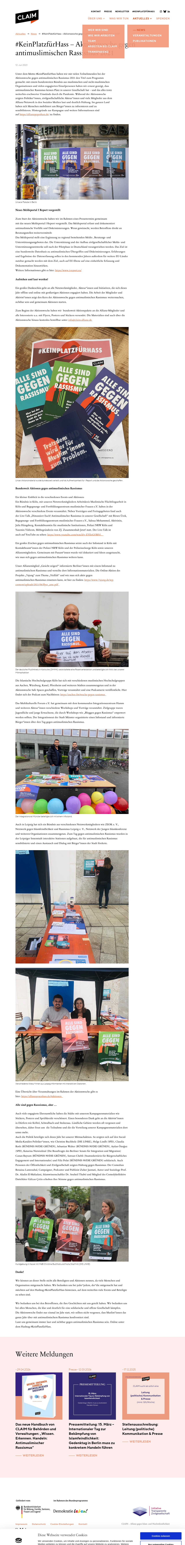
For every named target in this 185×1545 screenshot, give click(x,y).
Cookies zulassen (161, 1520)
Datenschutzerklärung (87, 1531)
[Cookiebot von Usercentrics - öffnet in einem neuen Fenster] (18, 1539)
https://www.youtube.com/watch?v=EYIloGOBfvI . (75, 535)
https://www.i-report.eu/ (68, 270)
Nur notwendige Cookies (161, 1528)
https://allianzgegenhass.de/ (34, 114)
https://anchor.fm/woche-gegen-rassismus (83, 695)
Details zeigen (45, 1539)
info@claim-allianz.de (80, 320)
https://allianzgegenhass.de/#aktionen (42, 1096)
